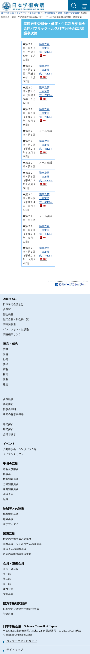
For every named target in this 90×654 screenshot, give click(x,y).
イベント (9, 443)
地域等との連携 (13, 508)
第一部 (7, 573)
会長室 (7, 309)
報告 (5, 384)
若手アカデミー (12, 524)
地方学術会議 (10, 514)
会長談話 (8, 399)
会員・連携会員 (13, 563)
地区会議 (8, 519)
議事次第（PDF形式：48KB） (46, 145)
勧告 (5, 359)
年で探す (8, 424)
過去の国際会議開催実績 (17, 553)
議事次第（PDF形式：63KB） (46, 48)
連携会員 (8, 588)
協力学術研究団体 (15, 603)
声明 (5, 369)
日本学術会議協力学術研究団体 (21, 608)
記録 (5, 499)
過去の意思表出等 (13, 414)
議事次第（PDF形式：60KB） (46, 198)
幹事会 (7, 474)
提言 (5, 374)
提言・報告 (10, 344)
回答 (5, 354)
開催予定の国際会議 (14, 549)
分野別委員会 (48, 13)
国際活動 (9, 533)
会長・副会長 (10, 569)
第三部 (7, 584)
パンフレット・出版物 (16, 329)
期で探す (8, 429)
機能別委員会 (10, 479)
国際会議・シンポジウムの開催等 (22, 544)
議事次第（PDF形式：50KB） (46, 176)
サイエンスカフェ (13, 454)
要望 (5, 364)
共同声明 (8, 404)
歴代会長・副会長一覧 (16, 319)
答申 (5, 349)
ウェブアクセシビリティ (21, 641)
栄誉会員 (8, 594)
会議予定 (8, 494)
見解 (5, 379)
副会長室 (8, 314)
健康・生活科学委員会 (68, 13)
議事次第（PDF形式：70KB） (46, 69)
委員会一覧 (34, 13)
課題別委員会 (10, 489)
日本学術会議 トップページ (14, 13)
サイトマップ (14, 649)
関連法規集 (9, 324)
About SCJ (10, 298)
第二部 (7, 578)
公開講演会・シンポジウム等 (19, 449)
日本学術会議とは (13, 304)
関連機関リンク (12, 334)
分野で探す (9, 434)
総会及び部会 (10, 469)
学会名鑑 (8, 613)
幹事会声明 (9, 409)
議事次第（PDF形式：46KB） (46, 230)
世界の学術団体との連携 (17, 538)
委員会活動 (10, 463)
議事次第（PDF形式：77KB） (46, 251)
